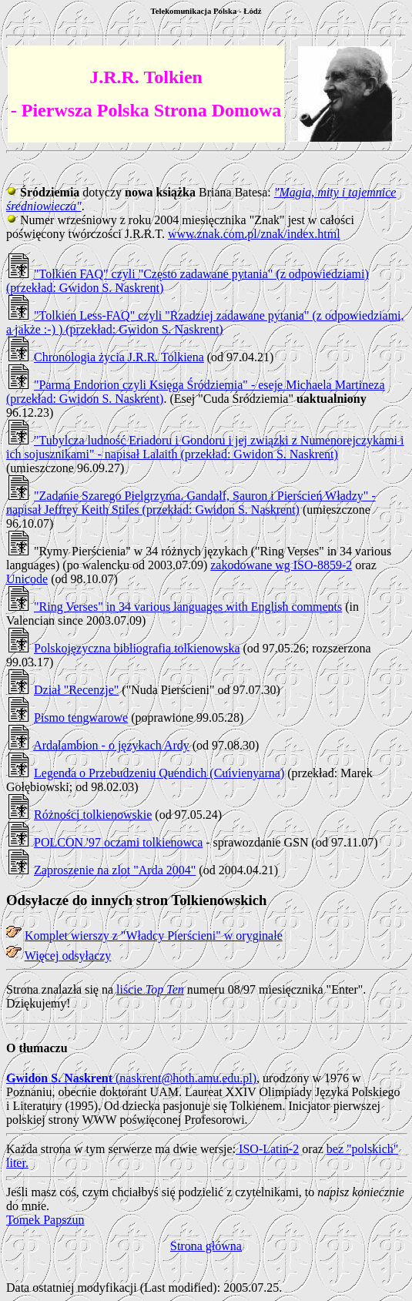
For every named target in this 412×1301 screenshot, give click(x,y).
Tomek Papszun (45, 1219)
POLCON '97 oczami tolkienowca (118, 842)
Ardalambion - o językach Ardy (111, 745)
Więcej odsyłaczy (68, 955)
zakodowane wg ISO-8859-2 (281, 565)
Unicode (27, 578)
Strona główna (206, 1245)
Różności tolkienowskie (93, 814)
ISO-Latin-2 (267, 1148)
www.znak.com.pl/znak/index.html (254, 233)
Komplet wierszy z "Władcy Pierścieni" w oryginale (154, 935)
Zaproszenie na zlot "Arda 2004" (115, 870)
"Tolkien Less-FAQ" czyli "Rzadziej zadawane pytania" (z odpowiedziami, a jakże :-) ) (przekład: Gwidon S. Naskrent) (205, 322)
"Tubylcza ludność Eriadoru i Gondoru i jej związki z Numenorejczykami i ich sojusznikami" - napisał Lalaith (205, 447)
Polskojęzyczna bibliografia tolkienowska (136, 648)
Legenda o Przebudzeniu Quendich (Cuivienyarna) (159, 773)
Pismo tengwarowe (81, 717)
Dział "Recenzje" (76, 689)
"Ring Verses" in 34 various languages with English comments (188, 606)
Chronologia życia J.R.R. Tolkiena (119, 357)
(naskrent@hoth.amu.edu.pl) (131, 1078)
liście (150, 989)
